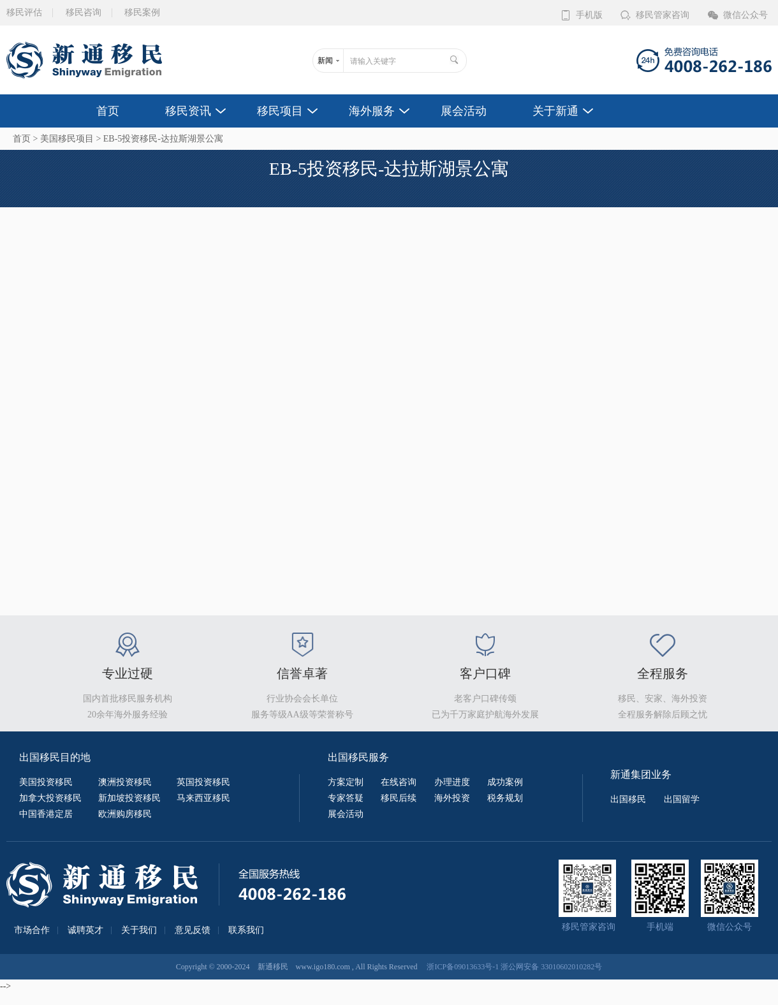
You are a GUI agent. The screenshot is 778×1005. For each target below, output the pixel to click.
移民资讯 (188, 111)
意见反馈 (192, 930)
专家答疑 (345, 798)
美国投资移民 (46, 782)
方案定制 (345, 782)
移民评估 (24, 12)
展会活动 (464, 111)
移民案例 (142, 12)
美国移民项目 (67, 138)
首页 (107, 111)
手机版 (589, 15)
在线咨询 (398, 782)
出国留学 (682, 799)
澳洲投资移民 (125, 782)
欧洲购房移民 (125, 814)
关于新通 (555, 111)
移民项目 (280, 111)
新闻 (325, 60)
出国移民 (628, 799)
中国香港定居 (46, 814)
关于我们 (139, 930)
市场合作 (32, 930)
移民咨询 (83, 12)
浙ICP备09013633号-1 (463, 966)
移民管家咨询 (662, 15)
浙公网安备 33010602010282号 (551, 966)
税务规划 (505, 798)
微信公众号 (745, 15)
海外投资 (452, 798)
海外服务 (372, 111)
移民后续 (398, 798)
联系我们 (246, 930)
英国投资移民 (203, 782)
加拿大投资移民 (50, 798)
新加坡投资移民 (129, 798)
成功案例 (505, 782)
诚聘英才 (85, 930)
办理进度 (452, 782)
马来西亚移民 (203, 798)
